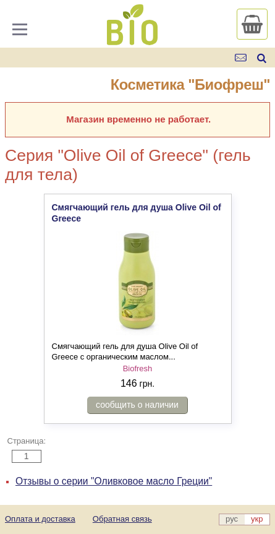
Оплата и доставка (40, 518)
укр (257, 518)
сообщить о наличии (137, 405)
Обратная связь (122, 518)
